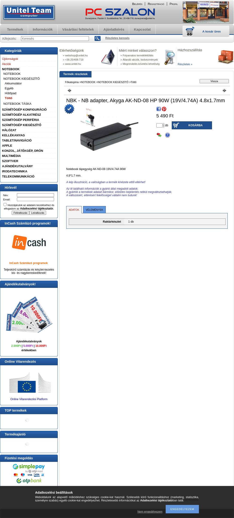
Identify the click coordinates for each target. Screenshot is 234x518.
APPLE (7, 145)
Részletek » (185, 64)
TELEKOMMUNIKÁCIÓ (18, 176)
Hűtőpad (10, 93)
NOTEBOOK (11, 69)
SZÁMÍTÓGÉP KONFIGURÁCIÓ (24, 109)
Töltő (8, 98)
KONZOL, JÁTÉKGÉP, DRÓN (22, 150)
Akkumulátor (13, 83)
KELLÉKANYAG (13, 135)
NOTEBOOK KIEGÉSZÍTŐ (22, 78)
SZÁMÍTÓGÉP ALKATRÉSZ (21, 114)
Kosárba (195, 125)
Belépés (137, 4)
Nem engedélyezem (149, 511)
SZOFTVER (10, 161)
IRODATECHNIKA (14, 171)
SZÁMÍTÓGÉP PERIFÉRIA (20, 120)
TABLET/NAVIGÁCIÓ (17, 140)
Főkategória (72, 82)
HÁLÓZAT (9, 130)
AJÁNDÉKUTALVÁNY (17, 166)
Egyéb (9, 88)
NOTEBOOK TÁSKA (18, 103)
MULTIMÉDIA (11, 156)
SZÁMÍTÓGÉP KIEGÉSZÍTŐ (21, 125)
